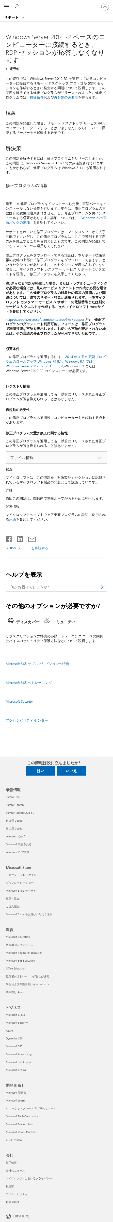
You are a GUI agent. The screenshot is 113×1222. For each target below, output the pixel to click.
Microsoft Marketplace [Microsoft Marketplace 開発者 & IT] (19, 1124)
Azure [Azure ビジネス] (9, 1030)
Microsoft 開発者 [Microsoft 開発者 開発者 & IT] (16, 1092)
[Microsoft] (56, 4)
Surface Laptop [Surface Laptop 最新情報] (15, 805)
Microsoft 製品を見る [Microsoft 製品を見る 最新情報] (19, 844)
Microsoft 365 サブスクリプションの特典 (37, 663)
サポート (12, 17)
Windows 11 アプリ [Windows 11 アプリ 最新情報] (17, 852)
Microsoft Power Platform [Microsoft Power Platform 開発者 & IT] (21, 1132)
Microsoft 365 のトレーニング (29, 682)
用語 (12, 519)
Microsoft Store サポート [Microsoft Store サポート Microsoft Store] (21, 890)
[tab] (25, 622)
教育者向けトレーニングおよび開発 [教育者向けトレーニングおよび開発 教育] (27, 976)
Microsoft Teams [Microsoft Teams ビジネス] (16, 1070)
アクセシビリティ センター (27, 720)
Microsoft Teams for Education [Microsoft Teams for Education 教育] (24, 952)
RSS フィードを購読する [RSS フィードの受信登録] (29, 548)
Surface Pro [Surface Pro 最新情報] (12, 797)
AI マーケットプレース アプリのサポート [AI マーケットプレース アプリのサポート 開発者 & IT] (31, 1108)
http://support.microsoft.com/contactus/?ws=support (46, 319)
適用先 (14, 69)
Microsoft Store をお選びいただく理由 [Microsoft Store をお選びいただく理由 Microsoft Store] (29, 914)
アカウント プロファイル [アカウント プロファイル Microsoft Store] (21, 875)
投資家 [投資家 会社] (10, 1186)
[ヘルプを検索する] (17, 6)
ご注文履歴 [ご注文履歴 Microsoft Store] (12, 906)
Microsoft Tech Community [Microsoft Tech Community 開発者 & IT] (22, 1116)
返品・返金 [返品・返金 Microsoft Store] (12, 898)
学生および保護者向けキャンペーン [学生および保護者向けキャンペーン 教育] (27, 984)
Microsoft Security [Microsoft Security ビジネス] (17, 1022)
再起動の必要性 (66, 97)
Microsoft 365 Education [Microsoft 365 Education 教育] (20, 960)
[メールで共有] (30, 538)
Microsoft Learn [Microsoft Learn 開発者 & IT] (15, 1100)
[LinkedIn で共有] (18, 538)
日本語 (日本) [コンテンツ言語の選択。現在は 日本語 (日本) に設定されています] (21, 1216)
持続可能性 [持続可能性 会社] (12, 1202)
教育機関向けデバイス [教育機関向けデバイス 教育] (19, 945)
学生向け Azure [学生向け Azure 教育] (15, 992)
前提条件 (37, 97)
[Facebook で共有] (9, 538)
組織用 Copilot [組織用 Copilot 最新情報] (14, 820)
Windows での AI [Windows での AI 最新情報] (16, 836)
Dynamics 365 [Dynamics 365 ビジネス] (14, 1038)
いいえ (71, 770)
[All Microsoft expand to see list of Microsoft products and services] (6, 7)
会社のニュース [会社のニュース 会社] (15, 1170)
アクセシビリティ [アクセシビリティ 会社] (17, 1194)
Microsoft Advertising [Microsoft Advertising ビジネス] (19, 1054)
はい (40, 770)
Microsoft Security (19, 701)
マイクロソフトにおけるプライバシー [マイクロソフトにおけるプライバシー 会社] (29, 1178)
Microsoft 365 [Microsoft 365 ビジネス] (14, 1046)
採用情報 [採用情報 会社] (11, 1162)
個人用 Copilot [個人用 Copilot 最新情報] (14, 828)
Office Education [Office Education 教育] (15, 968)
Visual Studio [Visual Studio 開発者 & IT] (14, 1140)
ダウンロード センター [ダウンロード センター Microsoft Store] (20, 882)
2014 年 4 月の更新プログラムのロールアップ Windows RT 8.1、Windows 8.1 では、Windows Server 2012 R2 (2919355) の (56, 361)
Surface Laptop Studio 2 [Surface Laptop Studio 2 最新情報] (20, 813)
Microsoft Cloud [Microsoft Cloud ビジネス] (15, 1015)
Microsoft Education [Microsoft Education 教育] (18, 937)
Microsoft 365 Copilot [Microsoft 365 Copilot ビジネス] (19, 1062)
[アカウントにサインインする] (105, 7)
